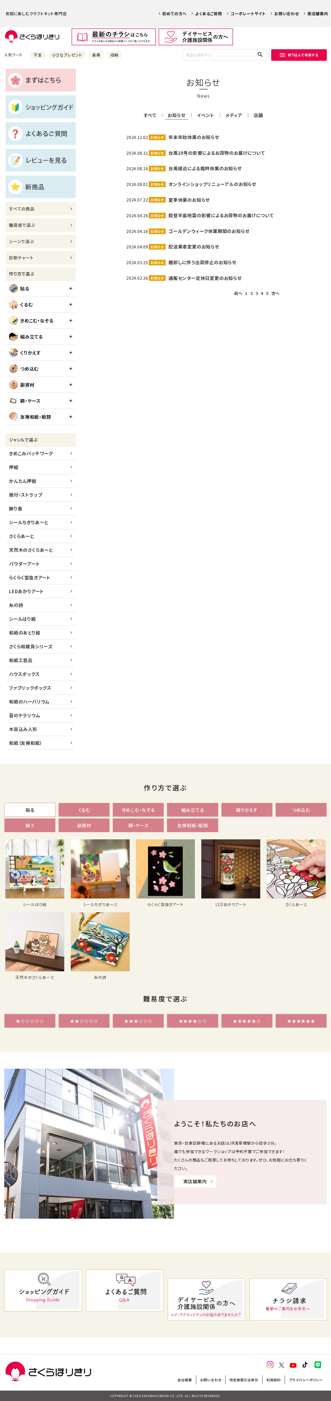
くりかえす (25, 352)
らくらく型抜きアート (30, 577)
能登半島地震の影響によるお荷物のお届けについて (220, 215)
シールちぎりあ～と (28, 522)
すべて (150, 115)
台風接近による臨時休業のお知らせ (205, 168)
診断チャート (21, 258)
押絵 (14, 467)
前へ (238, 293)
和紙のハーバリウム (29, 701)
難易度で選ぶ (22, 225)
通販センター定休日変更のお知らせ (205, 278)
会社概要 (184, 1379)
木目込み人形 (23, 729)
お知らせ (176, 115)
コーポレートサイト (248, 13)
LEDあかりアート (26, 591)
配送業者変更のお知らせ (193, 246)
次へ (275, 293)
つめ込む (23, 368)
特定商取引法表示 (243, 1379)
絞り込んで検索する (299, 54)
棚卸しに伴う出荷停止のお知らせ (202, 262)
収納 (114, 55)
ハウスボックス (24, 674)
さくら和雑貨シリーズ (30, 646)
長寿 (96, 55)
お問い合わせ (286, 13)
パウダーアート (24, 563)
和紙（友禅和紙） (25, 742)
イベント (205, 115)
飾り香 (15, 508)
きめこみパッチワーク (31, 453)
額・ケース (25, 400)
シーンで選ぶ (21, 241)
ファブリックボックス (30, 687)
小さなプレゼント (67, 55)
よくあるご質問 (208, 13)
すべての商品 (22, 209)
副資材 (21, 384)
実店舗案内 (317, 13)
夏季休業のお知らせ (189, 199)
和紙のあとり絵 (24, 632)
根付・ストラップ (25, 494)
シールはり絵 (22, 618)
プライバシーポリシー (306, 1379)
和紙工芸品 (21, 660)
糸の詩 (16, 605)
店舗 (258, 115)
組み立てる (26, 336)
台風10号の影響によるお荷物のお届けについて (216, 152)
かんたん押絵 (22, 481)
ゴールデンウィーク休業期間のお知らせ (208, 231)
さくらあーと (21, 536)
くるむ (21, 304)
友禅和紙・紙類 (30, 416)
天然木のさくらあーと (31, 549)
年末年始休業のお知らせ (193, 137)
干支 (38, 55)
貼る (19, 288)
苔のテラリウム (24, 715)
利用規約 (273, 1379)
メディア (233, 115)
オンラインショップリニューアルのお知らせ (212, 184)
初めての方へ (174, 13)
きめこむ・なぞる (31, 320)
